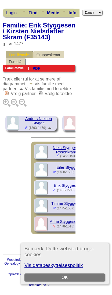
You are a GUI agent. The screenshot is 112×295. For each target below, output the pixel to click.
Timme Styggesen (67, 203)
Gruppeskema (48, 55)
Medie (53, 12)
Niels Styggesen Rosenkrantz (67, 150)
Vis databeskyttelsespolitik (53, 265)
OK (65, 277)
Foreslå (15, 61)
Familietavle (19, 55)
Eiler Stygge (67, 167)
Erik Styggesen (67, 185)
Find (33, 12)
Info (72, 12)
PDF (36, 68)
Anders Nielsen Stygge (38, 121)
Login (11, 12)
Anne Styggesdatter (67, 221)
